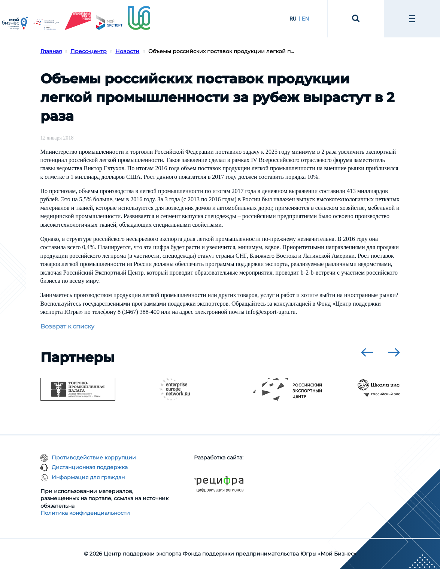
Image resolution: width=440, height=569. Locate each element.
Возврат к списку (67, 326)
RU (293, 19)
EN (305, 19)
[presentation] (367, 352)
